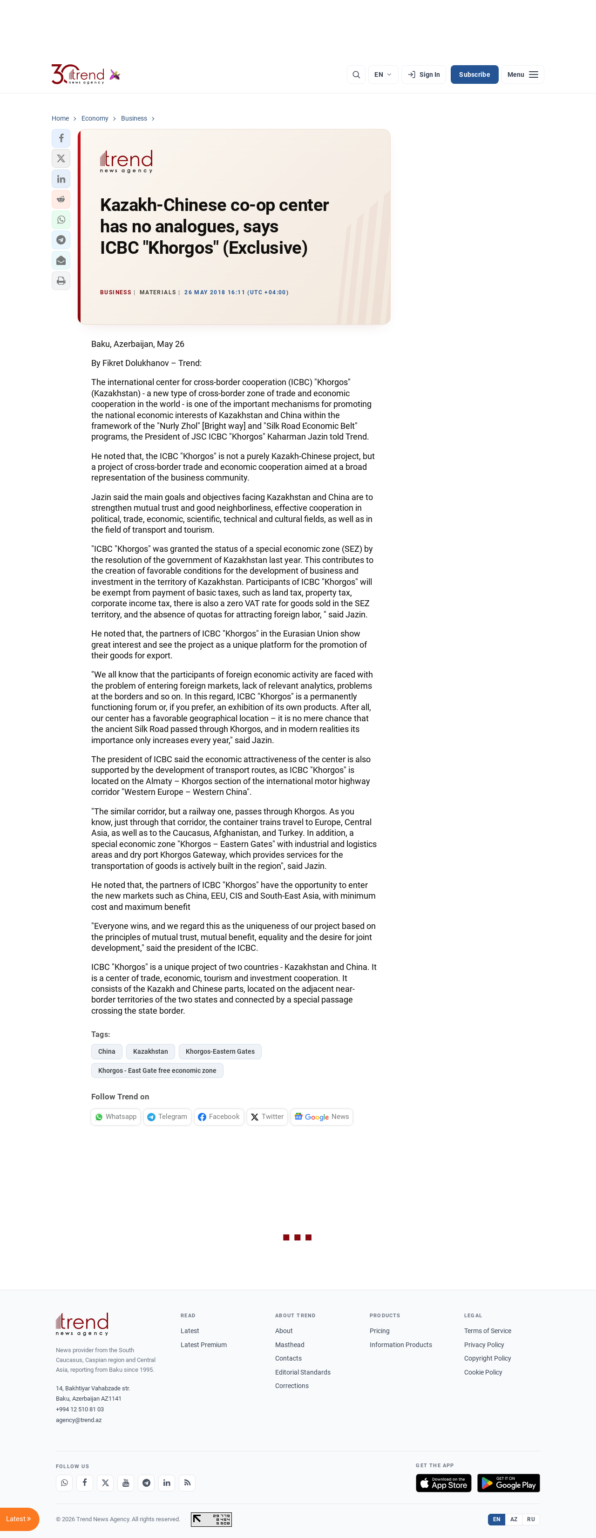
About (284, 1331)
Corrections (292, 1385)
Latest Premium (204, 1344)
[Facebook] (84, 1483)
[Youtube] (125, 1483)
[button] (61, 138)
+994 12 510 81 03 (80, 1409)
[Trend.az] (86, 74)
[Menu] (522, 74)
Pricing (380, 1331)
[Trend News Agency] (82, 1324)
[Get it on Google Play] (508, 1483)
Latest (190, 1331)
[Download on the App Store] (444, 1483)
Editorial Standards (303, 1372)
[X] (105, 1483)
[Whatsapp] (64, 1483)
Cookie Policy (483, 1372)
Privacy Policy (484, 1344)
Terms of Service (487, 1331)
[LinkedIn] (166, 1483)
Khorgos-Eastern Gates (220, 1051)
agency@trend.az (79, 1419)
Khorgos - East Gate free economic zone (157, 1070)
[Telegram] (146, 1483)
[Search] (356, 74)
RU (531, 1519)
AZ (514, 1519)
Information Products (401, 1344)
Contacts (288, 1358)
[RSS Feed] (187, 1483)
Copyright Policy (487, 1358)
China (106, 1051)
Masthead (290, 1344)
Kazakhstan (150, 1051)
